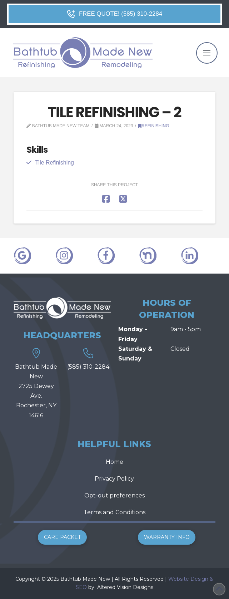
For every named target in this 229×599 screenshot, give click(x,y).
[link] (96, 587)
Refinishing (153, 125)
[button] (207, 53)
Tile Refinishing (54, 162)
